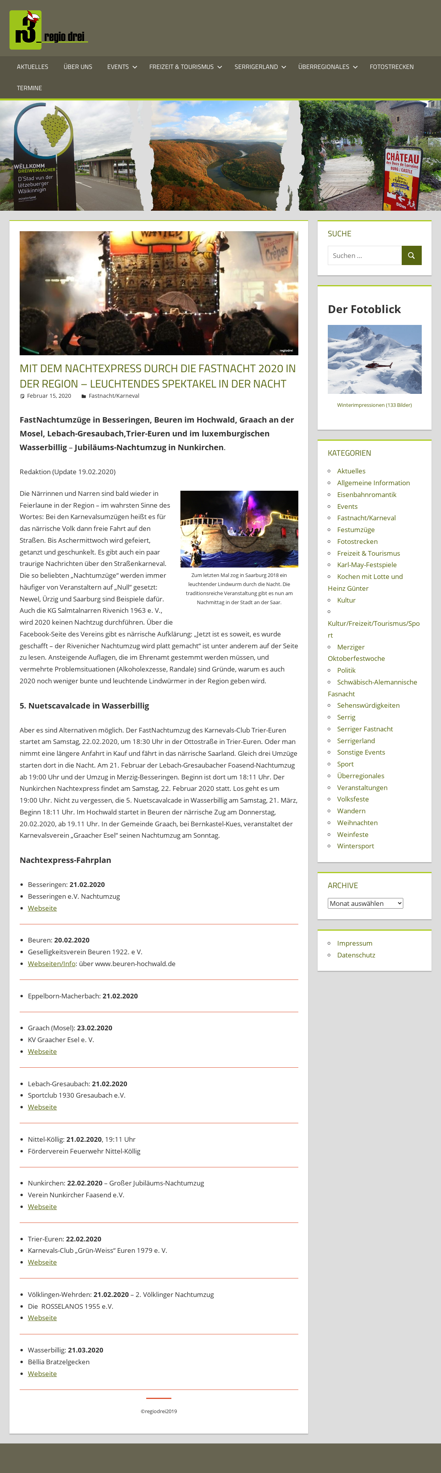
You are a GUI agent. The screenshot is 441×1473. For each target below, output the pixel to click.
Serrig (346, 717)
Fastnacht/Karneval (114, 395)
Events (122, 66)
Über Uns (78, 66)
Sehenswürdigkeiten (368, 705)
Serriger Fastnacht (365, 728)
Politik (346, 670)
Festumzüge (356, 529)
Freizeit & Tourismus (185, 66)
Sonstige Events (361, 752)
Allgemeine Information (373, 482)
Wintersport (355, 845)
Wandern (351, 810)
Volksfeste (353, 798)
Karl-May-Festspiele (367, 564)
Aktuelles (32, 66)
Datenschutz (356, 954)
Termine (29, 88)
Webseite (42, 908)
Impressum (355, 943)
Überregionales (328, 66)
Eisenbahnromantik (367, 494)
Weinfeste (353, 834)
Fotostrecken (392, 66)
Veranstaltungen (362, 787)
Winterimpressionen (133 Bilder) (374, 404)
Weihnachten (357, 822)
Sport (345, 763)
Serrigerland (261, 66)
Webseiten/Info (51, 963)
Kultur (346, 600)
